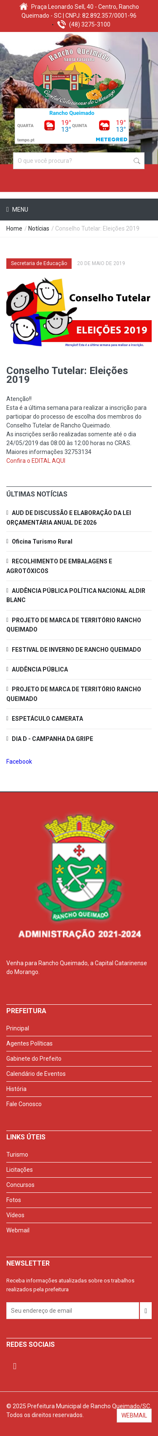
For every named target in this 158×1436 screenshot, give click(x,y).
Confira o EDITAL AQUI (35, 460)
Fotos (13, 1200)
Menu (19, 209)
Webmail (17, 1230)
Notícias (38, 228)
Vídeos (15, 1215)
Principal (17, 1028)
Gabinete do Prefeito (34, 1058)
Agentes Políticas (29, 1043)
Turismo (17, 1154)
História (16, 1089)
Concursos (20, 1184)
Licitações (19, 1169)
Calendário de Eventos (36, 1073)
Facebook (19, 761)
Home (14, 228)
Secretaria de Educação (39, 263)
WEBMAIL (134, 1415)
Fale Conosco (24, 1104)
